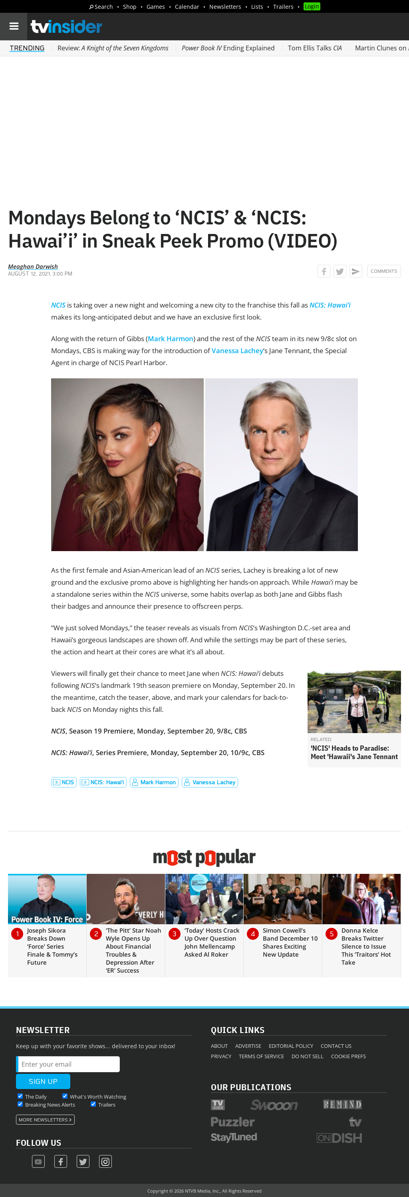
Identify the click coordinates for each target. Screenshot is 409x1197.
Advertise (248, 1045)
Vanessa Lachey (237, 350)
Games (156, 6)
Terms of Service (261, 1056)
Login (312, 6)
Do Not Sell (308, 1056)
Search (104, 6)
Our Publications (251, 1087)
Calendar (187, 6)
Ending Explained (228, 48)
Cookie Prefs (348, 1056)
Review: (113, 48)
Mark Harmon (170, 338)
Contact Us (336, 1045)
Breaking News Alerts (50, 1104)
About (219, 1045)
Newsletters (225, 6)
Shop (130, 6)
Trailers (283, 6)
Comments (384, 271)
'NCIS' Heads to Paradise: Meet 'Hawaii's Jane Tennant (354, 752)
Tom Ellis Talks (315, 48)
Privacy (221, 1056)
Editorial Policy (291, 1045)
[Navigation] (13, 26)
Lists (257, 6)
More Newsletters (43, 1120)
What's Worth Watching (98, 1096)
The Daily (36, 1096)
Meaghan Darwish (33, 266)
